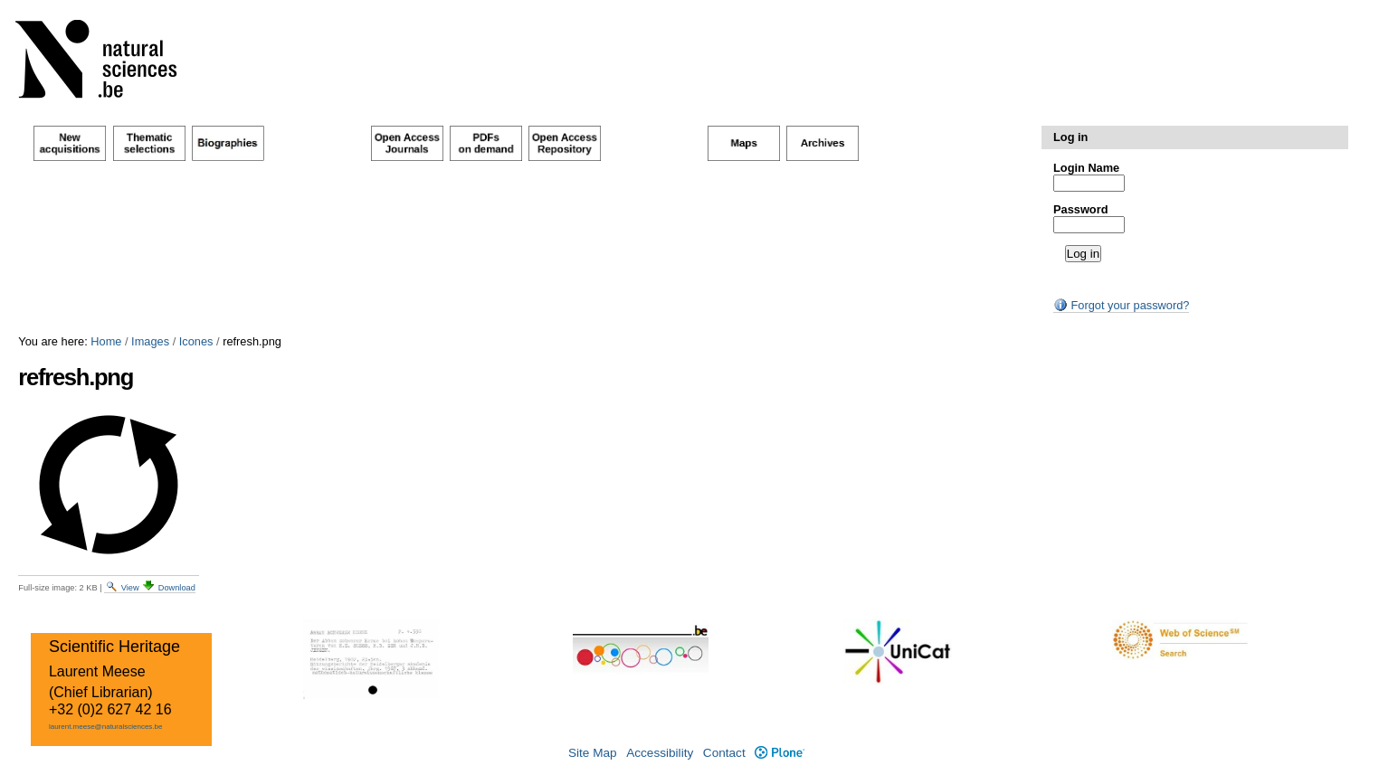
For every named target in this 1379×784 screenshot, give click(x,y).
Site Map (592, 753)
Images (150, 341)
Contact (724, 753)
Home (105, 341)
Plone (779, 753)
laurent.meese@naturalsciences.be (106, 727)
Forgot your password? (1121, 305)
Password (1080, 209)
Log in (1070, 137)
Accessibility (659, 753)
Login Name (1086, 168)
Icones (196, 341)
